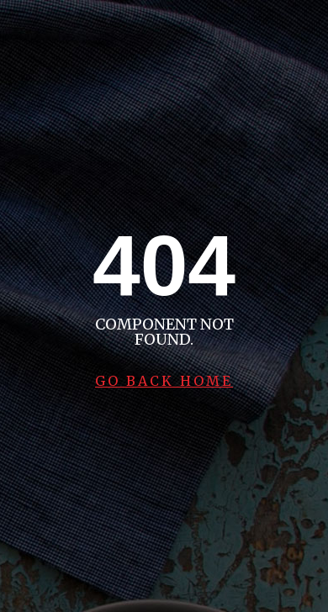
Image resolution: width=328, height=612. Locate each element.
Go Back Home (164, 380)
